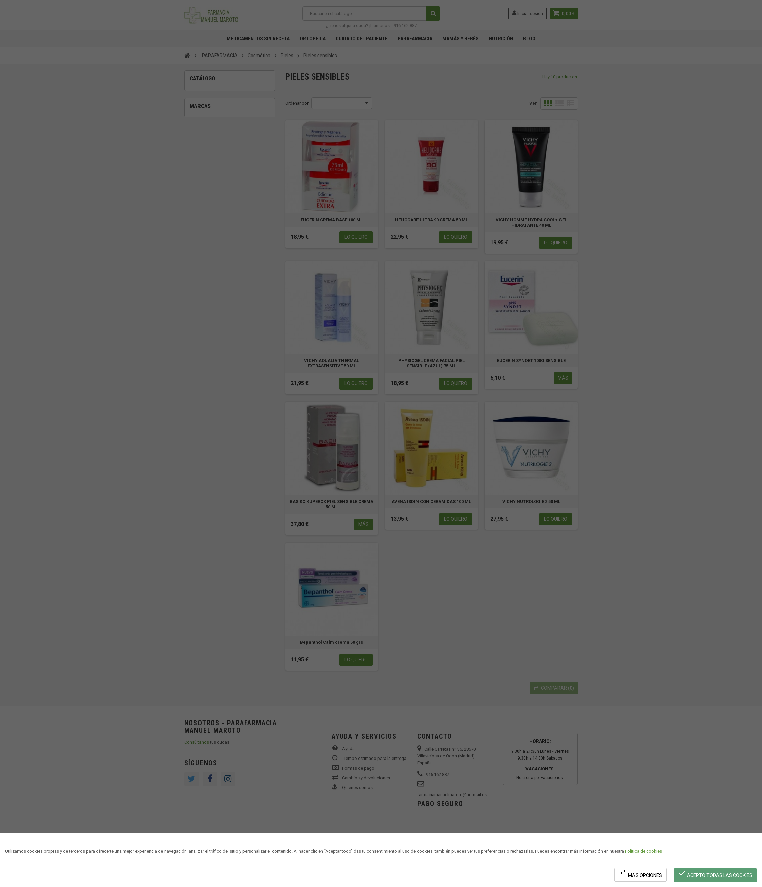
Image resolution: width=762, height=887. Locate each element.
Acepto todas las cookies (715, 873)
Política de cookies (643, 851)
